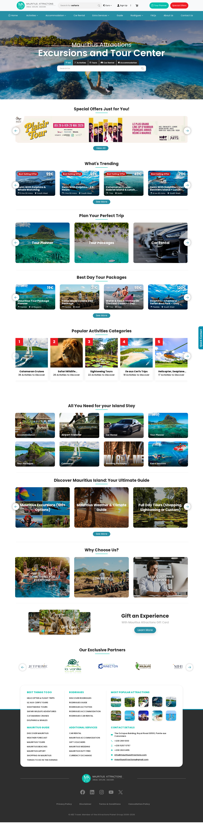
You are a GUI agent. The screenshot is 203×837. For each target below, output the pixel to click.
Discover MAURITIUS (37, 733)
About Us (168, 15)
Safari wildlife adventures (41, 711)
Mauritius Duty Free (80, 751)
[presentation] (15, 130)
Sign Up (122, 5)
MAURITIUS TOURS (36, 742)
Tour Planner (159, 5)
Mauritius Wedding (79, 746)
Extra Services (100, 15)
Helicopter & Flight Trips (40, 698)
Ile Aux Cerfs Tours (37, 702)
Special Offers (179, 5)
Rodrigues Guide (78, 702)
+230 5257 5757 (122, 745)
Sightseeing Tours (37, 707)
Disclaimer (85, 804)
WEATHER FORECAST (37, 737)
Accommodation (56, 15)
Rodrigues (137, 15)
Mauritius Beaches (37, 746)
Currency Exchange (80, 755)
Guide (120, 15)
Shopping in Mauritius (39, 755)
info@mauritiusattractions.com (130, 754)
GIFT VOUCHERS (77, 742)
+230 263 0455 (121, 750)
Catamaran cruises (38, 716)
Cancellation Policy (139, 804)
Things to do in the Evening (42, 760)
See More (101, 201)
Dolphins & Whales (37, 720)
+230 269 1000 (121, 740)
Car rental (75, 733)
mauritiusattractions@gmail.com (131, 759)
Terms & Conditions (110, 804)
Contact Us (187, 15)
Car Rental (79, 15)
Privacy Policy (64, 804)
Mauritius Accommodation (84, 737)
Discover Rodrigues (80, 698)
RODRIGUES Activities (80, 707)
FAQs (153, 15)
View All (100, 148)
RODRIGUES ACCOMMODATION (85, 711)
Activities (32, 15)
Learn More (145, 630)
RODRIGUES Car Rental (81, 716)
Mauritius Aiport (36, 751)
